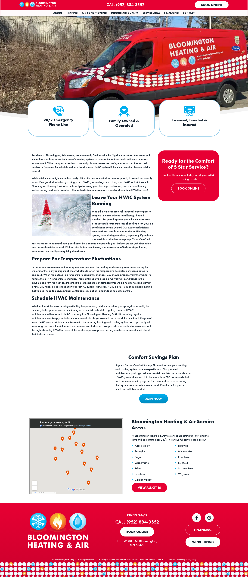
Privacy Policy (191, 568)
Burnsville (140, 458)
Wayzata (183, 481)
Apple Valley (142, 453)
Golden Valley (143, 487)
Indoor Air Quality (125, 13)
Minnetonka (185, 458)
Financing (171, 13)
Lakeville (183, 453)
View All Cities (149, 495)
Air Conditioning (94, 13)
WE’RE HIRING (203, 550)
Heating (72, 13)
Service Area (151, 13)
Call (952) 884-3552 (127, 4)
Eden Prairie (142, 470)
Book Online (211, 5)
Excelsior (140, 481)
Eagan (139, 464)
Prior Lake (184, 464)
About (57, 13)
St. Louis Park (185, 475)
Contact (189, 13)
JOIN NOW (152, 405)
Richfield (183, 470)
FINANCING (203, 537)
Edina (138, 475)
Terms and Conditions (176, 568)
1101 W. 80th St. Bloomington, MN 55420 (138, 551)
